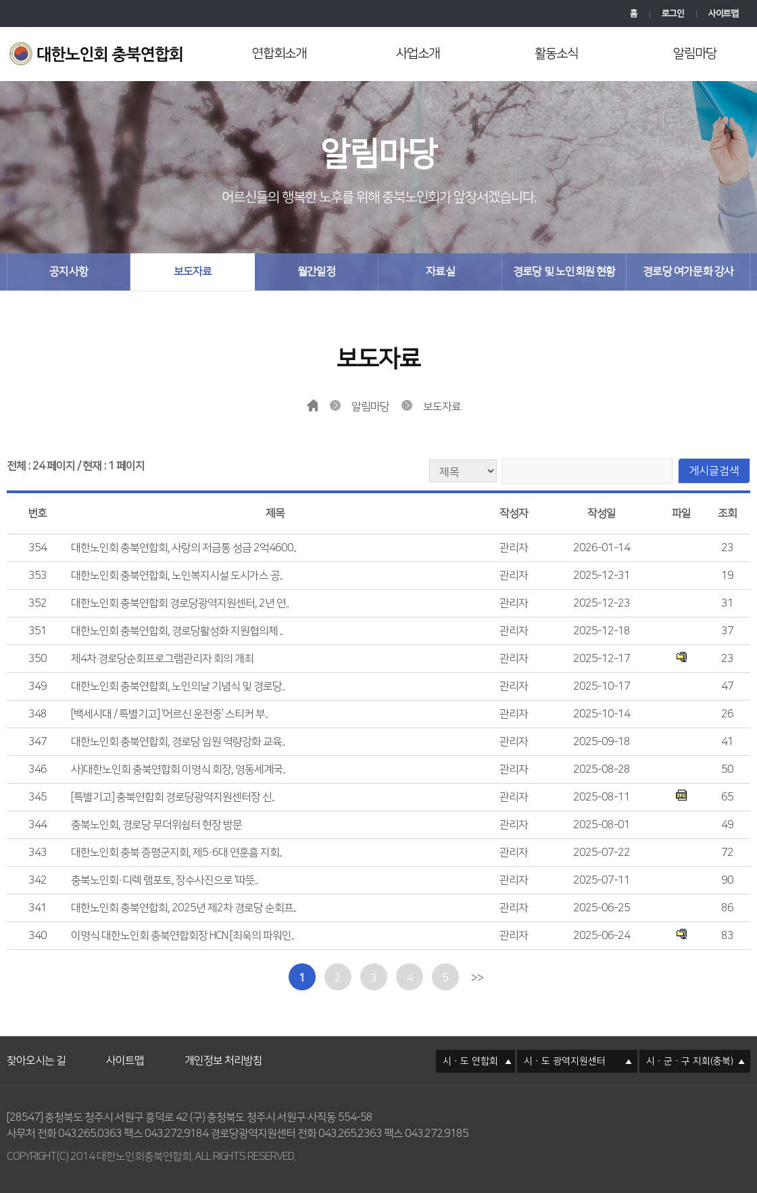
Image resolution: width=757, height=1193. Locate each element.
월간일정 (316, 271)
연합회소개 (279, 54)
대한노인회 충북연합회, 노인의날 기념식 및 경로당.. (178, 686)
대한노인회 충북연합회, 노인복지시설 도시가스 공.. (177, 575)
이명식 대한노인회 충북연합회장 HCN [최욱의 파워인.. (182, 936)
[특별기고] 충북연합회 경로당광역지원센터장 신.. (172, 797)
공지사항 (68, 271)
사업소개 (417, 54)
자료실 (440, 271)
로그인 (673, 13)
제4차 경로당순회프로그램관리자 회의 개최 (162, 659)
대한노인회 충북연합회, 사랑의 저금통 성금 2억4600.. (183, 548)
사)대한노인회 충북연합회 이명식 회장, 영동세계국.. (178, 769)
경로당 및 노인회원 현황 (564, 271)
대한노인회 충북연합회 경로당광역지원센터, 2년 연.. (180, 603)
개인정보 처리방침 (223, 1044)
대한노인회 (100, 55)
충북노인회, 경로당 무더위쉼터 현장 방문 (156, 825)
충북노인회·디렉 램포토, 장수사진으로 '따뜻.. (164, 880)
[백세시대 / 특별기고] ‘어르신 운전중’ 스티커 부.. (169, 714)
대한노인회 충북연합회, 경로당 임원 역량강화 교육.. (178, 742)
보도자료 (193, 271)
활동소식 (556, 54)
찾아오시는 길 (36, 1044)
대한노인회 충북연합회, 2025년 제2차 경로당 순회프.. (183, 908)
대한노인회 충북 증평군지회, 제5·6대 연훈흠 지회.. (176, 852)
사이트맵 (723, 13)
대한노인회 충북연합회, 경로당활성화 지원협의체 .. (177, 631)
